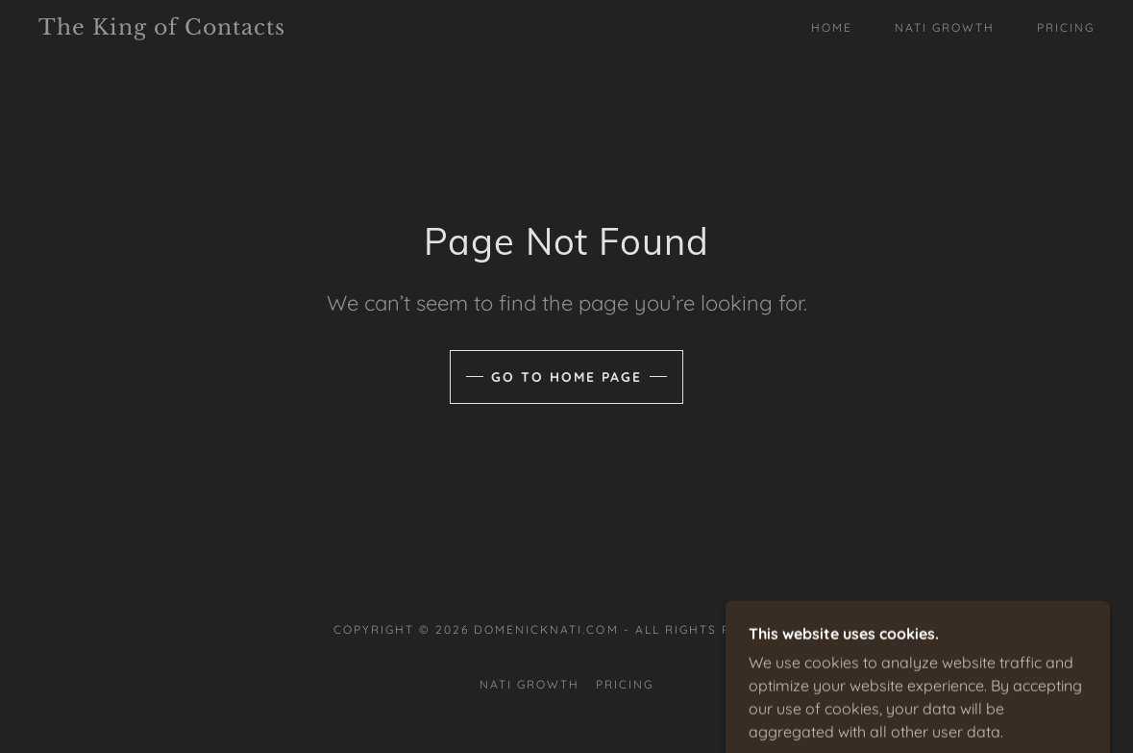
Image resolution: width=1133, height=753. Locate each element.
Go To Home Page (566, 377)
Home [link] (831, 27)
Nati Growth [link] (945, 27)
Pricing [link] (1066, 27)
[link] (181, 28)
